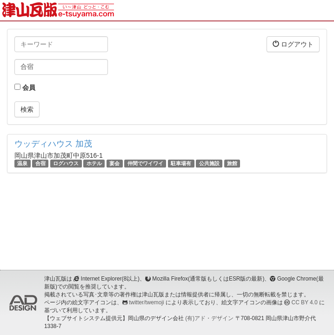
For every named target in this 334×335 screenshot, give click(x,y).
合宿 (40, 163)
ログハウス (66, 163)
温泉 (22, 163)
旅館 (232, 163)
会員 (24, 87)
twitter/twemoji (146, 302)
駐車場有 (181, 163)
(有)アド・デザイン (209, 318)
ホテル (94, 163)
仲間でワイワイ (145, 163)
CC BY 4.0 (305, 302)
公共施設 (209, 163)
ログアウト (293, 44)
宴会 (114, 163)
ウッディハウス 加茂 (53, 143)
